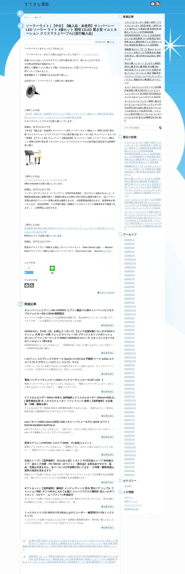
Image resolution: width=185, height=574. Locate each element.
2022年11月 (130, 404)
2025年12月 (130, 259)
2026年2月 (129, 251)
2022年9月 (129, 412)
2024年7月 (129, 326)
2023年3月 (129, 388)
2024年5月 (129, 334)
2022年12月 (130, 400)
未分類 (111, 42)
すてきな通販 (36, 4)
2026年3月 (129, 248)
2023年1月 (129, 396)
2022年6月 (129, 424)
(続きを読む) (106, 251)
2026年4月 (129, 244)
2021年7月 (129, 467)
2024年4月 (129, 338)
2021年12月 (130, 447)
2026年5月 (129, 240)
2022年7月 (129, 420)
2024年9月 (129, 318)
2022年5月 (129, 428)
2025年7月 (129, 279)
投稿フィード (130, 501)
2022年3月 (129, 435)
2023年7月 (129, 373)
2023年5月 (129, 381)
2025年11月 (130, 263)
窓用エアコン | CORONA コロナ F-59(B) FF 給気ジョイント (58, 443)
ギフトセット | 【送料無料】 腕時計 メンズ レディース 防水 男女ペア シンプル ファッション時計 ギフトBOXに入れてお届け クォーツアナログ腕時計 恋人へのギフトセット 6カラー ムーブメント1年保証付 (69, 491)
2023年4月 (129, 385)
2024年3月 (129, 342)
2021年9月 (129, 459)
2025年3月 (129, 295)
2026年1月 (129, 255)
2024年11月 (130, 310)
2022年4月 (129, 432)
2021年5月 (129, 475)
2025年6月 (129, 283)
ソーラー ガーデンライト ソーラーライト (44, 180)
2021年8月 (129, 463)
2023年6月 (129, 377)
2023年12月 (130, 353)
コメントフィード (133, 505)
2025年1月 (129, 302)
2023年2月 (129, 392)
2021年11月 (130, 451)
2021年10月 (130, 455)
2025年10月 (130, 267)
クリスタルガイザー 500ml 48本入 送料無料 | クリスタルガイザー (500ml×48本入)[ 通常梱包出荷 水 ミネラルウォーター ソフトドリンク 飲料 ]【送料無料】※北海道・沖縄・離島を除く (69, 401)
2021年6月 (129, 471)
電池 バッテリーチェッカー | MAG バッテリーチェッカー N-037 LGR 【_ (64, 380)
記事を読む (108, 325)
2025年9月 (129, 271)
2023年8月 (129, 369)
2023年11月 (130, 357)
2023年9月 (129, 365)
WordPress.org (131, 509)
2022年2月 (129, 439)
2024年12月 (130, 306)
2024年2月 (129, 345)
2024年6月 (129, 330)
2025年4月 (129, 291)
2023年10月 (130, 361)
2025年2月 (129, 298)
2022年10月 (130, 408)
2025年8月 (129, 275)
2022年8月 (129, 416)
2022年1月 (129, 443)
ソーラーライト (91, 54)
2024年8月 (129, 322)
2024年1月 (129, 349)
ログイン (128, 497)
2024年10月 (130, 314)
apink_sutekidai (107, 292)
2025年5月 (129, 287)
